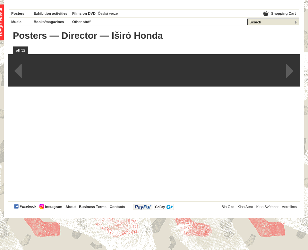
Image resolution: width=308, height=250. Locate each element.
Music (16, 22)
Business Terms (93, 207)
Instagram (53, 207)
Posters (17, 13)
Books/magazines (49, 22)
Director (79, 35)
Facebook (28, 206)
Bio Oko (227, 207)
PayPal (153, 207)
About (70, 207)
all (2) (20, 50)
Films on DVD (84, 13)
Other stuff (81, 22)
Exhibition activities (50, 13)
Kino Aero (245, 207)
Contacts (117, 207)
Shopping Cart (283, 13)
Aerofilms (289, 207)
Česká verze (108, 13)
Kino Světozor (267, 207)
